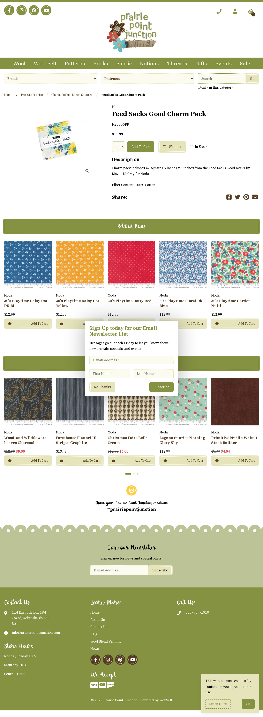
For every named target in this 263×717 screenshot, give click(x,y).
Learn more (218, 704)
